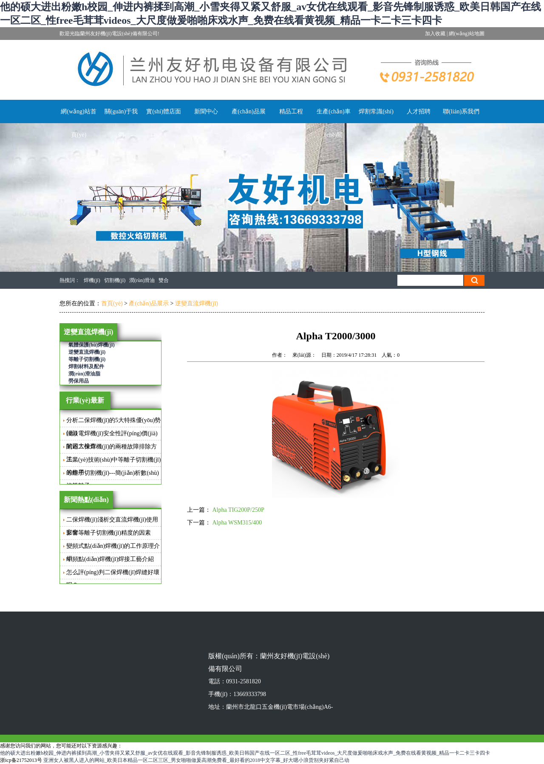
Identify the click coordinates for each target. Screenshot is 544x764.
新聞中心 (206, 111)
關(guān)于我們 (121, 123)
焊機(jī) (92, 280)
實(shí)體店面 (163, 111)
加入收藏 (435, 34)
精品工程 (291, 111)
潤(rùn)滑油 (142, 280)
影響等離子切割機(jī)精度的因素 (108, 533)
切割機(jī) (115, 280)
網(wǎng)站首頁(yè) (78, 123)
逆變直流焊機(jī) (196, 303)
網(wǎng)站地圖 (466, 34)
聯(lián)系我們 (461, 111)
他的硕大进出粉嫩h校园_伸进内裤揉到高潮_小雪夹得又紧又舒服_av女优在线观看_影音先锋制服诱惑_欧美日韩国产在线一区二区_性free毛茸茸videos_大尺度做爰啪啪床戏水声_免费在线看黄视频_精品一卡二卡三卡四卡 (245, 753)
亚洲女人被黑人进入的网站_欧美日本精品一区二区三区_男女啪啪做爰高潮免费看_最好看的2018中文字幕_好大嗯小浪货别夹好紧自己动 (196, 760)
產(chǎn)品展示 (249, 123)
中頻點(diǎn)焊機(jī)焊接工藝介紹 (110, 559)
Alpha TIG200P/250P (238, 510)
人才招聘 (419, 111)
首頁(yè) (112, 303)
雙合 (164, 280)
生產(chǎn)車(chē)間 (334, 123)
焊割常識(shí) (376, 111)
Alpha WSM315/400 (237, 522)
